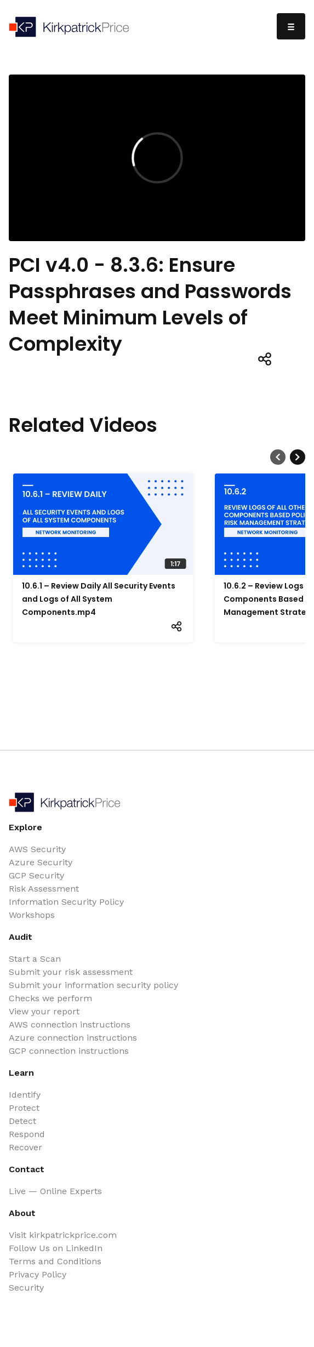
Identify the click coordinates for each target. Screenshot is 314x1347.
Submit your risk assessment (71, 972)
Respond (27, 1134)
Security (26, 1287)
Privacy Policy (37, 1274)
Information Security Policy (66, 902)
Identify (25, 1094)
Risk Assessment (44, 888)
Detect (22, 1121)
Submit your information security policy (93, 985)
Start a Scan (35, 959)
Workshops (32, 915)
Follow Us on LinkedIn (55, 1248)
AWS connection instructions (69, 1024)
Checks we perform (50, 998)
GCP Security (36, 875)
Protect (24, 1108)
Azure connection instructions (73, 1037)
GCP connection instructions (69, 1051)
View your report (44, 1011)
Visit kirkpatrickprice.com (63, 1235)
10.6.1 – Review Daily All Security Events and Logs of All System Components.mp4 (98, 599)
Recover (25, 1147)
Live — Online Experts (55, 1191)
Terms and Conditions (55, 1261)
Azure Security (40, 862)
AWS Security (37, 849)
